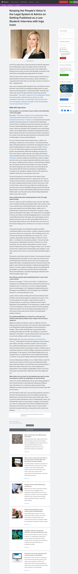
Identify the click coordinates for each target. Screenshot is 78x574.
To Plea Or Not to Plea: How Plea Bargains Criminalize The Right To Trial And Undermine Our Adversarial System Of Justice (28, 101)
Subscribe (17, 5)
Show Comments (30, 425)
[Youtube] (68, 110)
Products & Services (14, 2)
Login (71, 2)
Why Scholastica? (24, 2)
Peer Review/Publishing (65, 51)
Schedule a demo (63, 1)
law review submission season (17, 423)
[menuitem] (5, 2)
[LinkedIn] (62, 110)
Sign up (75, 2)
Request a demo (64, 74)
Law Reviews (10, 5)
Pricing (37, 2)
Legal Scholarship (64, 49)
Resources (31, 2)
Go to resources (64, 99)
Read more (26, 451)
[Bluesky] (65, 110)
